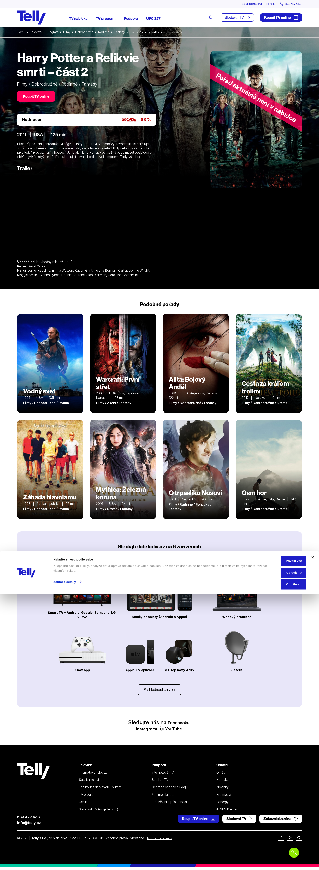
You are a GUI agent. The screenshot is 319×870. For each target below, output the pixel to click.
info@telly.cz (29, 825)
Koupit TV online (281, 17)
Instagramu (144, 731)
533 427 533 (28, 819)
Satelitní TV (160, 782)
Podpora (131, 18)
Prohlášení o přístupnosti (170, 805)
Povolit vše (275, 836)
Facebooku (179, 725)
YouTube (176, 731)
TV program (106, 18)
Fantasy (125, 33)
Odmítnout (274, 860)
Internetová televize (93, 775)
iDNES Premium (228, 812)
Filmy (69, 33)
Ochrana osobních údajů (170, 790)
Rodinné (108, 33)
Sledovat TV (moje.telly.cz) (98, 812)
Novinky (222, 790)
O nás (220, 775)
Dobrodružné (87, 33)
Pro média (223, 797)
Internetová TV (163, 775)
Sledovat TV (237, 17)
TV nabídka (78, 18)
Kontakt (265, 4)
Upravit (275, 848)
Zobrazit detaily (64, 857)
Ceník (83, 805)
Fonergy (222, 805)
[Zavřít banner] (312, 833)
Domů (21, 33)
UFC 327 (153, 18)
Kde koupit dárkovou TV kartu (100, 790)
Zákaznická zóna (242, 4)
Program (54, 33)
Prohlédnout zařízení (159, 691)
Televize (37, 33)
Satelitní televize (90, 782)
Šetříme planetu (163, 797)
